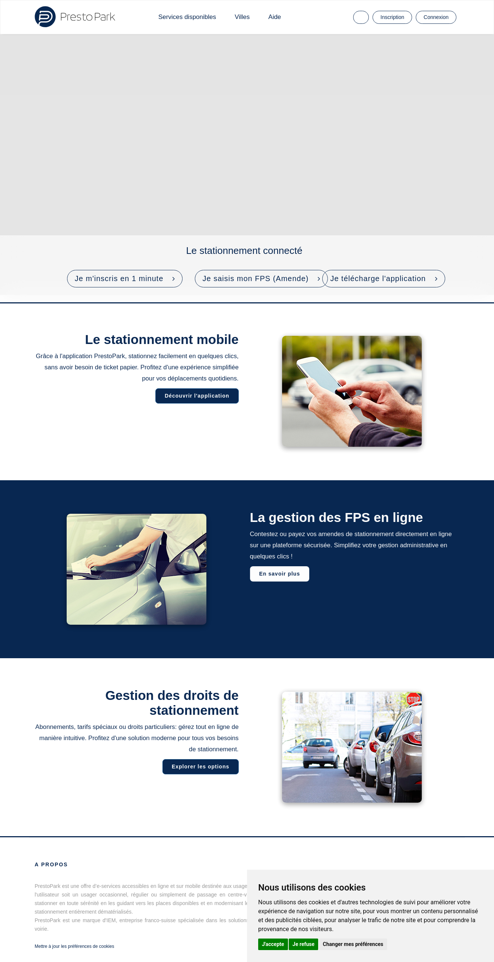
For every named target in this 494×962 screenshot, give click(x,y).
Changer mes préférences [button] (353, 944)
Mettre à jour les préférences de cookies (74, 946)
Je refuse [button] (303, 944)
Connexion (436, 17)
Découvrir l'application (196, 396)
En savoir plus (280, 574)
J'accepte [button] (273, 944)
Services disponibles (187, 16)
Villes (242, 16)
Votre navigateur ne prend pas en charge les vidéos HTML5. (247, 164)
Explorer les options (199, 767)
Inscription (392, 17)
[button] (125, 278)
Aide (274, 16)
